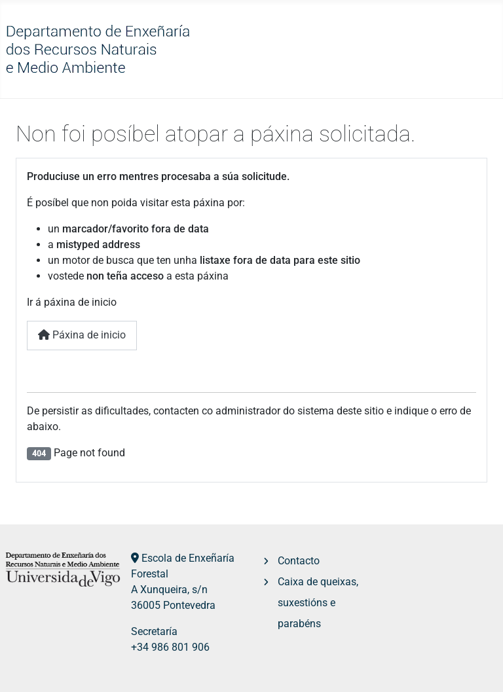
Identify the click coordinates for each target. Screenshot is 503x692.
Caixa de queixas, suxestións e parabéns (318, 602)
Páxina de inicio (82, 335)
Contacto (299, 561)
